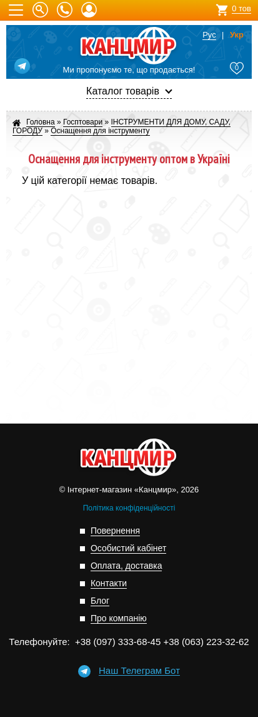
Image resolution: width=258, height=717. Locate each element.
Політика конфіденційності (129, 508)
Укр (237, 35)
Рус (209, 35)
